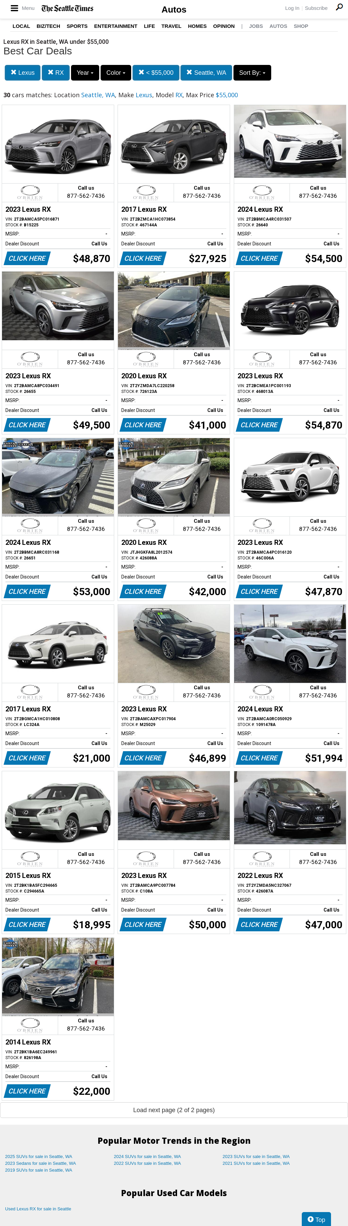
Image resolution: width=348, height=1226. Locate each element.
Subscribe (316, 8)
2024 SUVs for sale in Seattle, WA (147, 1156)
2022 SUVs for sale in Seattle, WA (147, 1163)
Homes (197, 26)
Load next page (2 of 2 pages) (174, 1110)
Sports (77, 26)
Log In (292, 8)
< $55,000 (156, 72)
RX (56, 72)
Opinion (223, 26)
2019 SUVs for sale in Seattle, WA (38, 1170)
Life (149, 26)
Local (21, 26)
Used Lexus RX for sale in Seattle (38, 1208)
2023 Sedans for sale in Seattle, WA (40, 1163)
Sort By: (252, 72)
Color (115, 72)
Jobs (256, 26)
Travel (171, 26)
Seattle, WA (206, 72)
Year (85, 72)
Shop (301, 26)
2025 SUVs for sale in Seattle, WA (38, 1156)
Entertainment (115, 26)
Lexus (23, 72)
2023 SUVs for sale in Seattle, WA (256, 1156)
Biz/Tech (48, 26)
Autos (174, 9)
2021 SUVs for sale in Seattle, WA (256, 1163)
